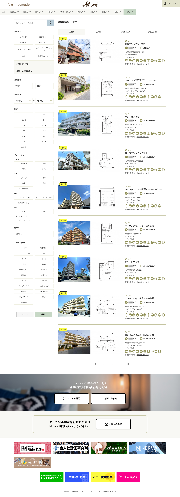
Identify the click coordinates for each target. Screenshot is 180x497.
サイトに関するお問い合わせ (107, 492)
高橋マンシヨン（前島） (136, 45)
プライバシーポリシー (87, 492)
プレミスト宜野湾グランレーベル (140, 81)
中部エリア (51, 12)
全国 (3, 12)
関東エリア (39, 12)
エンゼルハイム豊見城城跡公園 (139, 299)
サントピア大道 (132, 263)
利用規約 (75, 492)
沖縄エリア (129, 12)
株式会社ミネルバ (143, 65)
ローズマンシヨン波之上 (136, 154)
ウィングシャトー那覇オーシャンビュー (143, 190)
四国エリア (105, 12)
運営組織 (66, 492)
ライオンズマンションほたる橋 (139, 227)
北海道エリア (14, 12)
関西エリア (81, 12)
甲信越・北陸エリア (66, 12)
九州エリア (117, 12)
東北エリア (27, 12)
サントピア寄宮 (132, 117)
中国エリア (93, 12)
